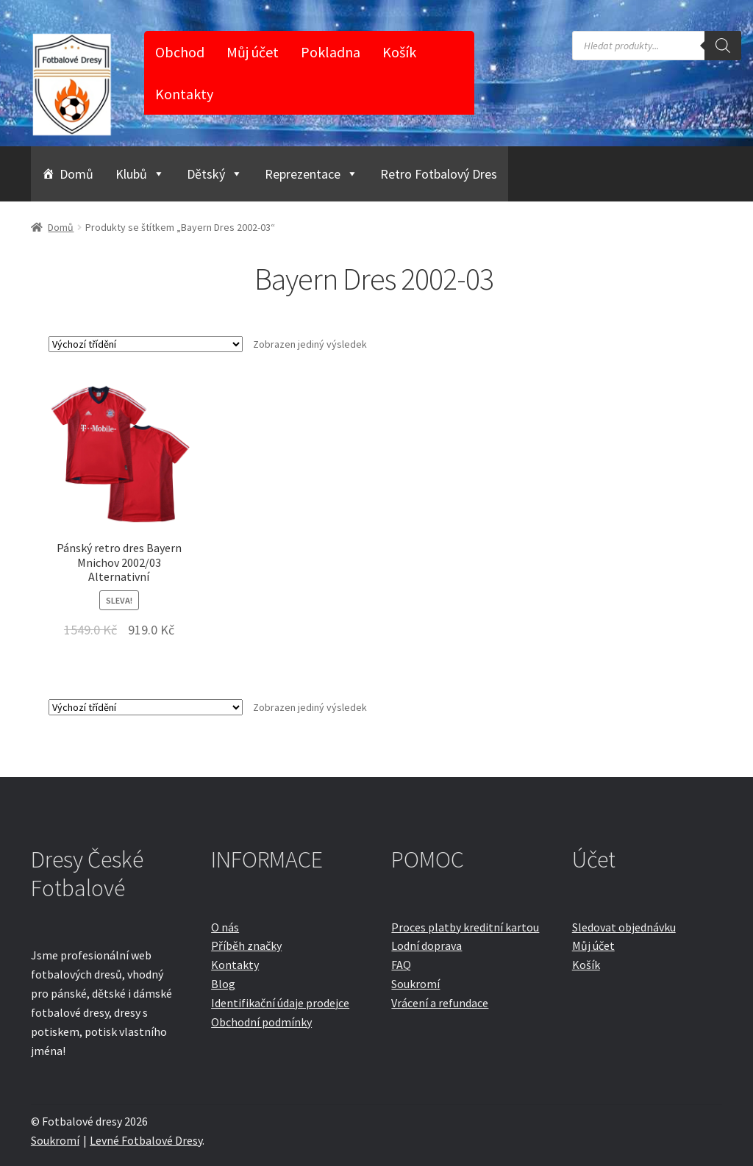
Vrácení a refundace (439, 1002)
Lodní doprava (426, 945)
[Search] (722, 45)
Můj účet (252, 52)
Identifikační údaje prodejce (280, 1002)
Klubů (140, 173)
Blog (223, 983)
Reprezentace (311, 173)
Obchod (179, 52)
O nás (225, 927)
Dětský (215, 173)
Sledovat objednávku (624, 927)
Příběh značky (246, 945)
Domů (76, 173)
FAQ (401, 964)
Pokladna (330, 52)
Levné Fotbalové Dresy (146, 1140)
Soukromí (415, 983)
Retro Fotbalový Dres (438, 173)
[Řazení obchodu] (146, 344)
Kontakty (184, 94)
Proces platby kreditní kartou (465, 927)
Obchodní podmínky (261, 1022)
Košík (399, 52)
